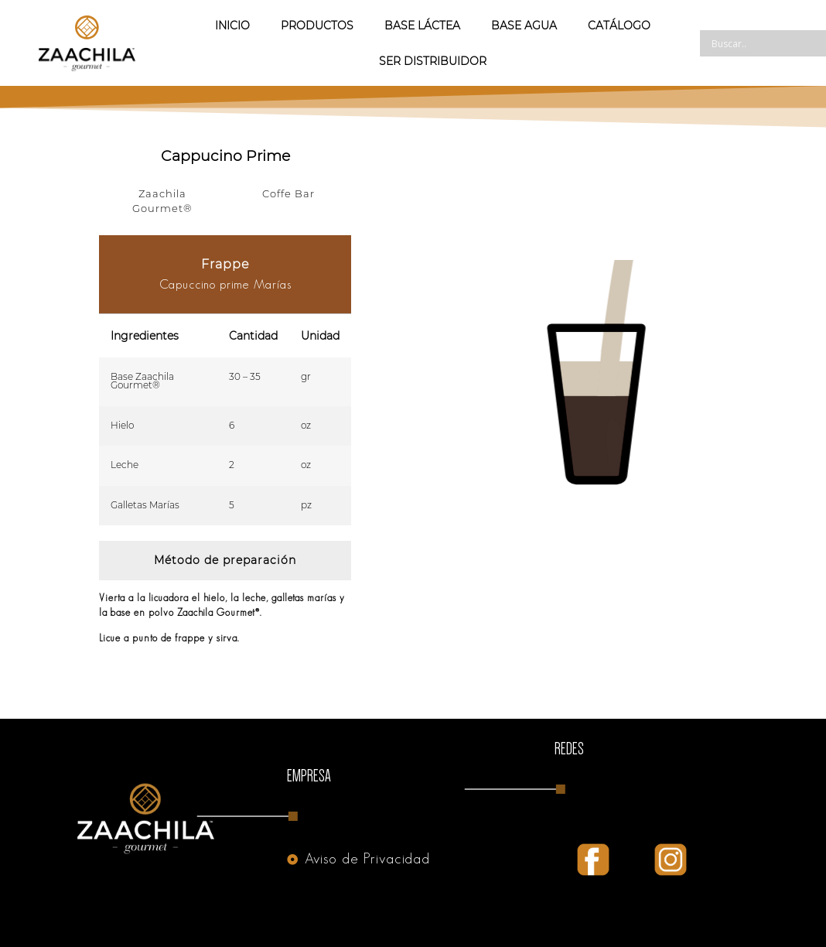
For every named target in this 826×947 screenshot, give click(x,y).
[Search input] (768, 43)
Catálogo (619, 25)
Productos (317, 25)
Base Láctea (422, 25)
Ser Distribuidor (432, 61)
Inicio (232, 25)
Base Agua (524, 25)
